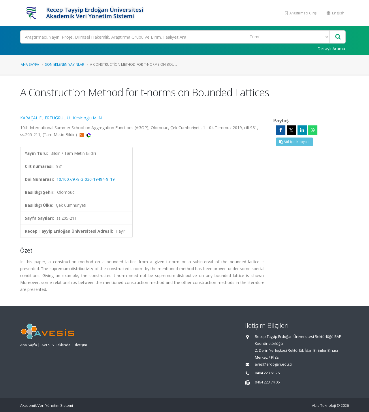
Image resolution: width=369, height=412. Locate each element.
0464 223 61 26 (267, 372)
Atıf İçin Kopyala (294, 141)
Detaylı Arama (331, 48)
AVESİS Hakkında (56, 345)
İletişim (81, 345)
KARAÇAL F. (31, 118)
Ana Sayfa (30, 64)
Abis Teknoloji (324, 405)
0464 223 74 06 (267, 382)
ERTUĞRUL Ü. (58, 118)
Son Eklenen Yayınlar (64, 64)
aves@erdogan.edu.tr (273, 364)
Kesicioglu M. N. (88, 118)
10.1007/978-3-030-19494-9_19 (86, 179)
